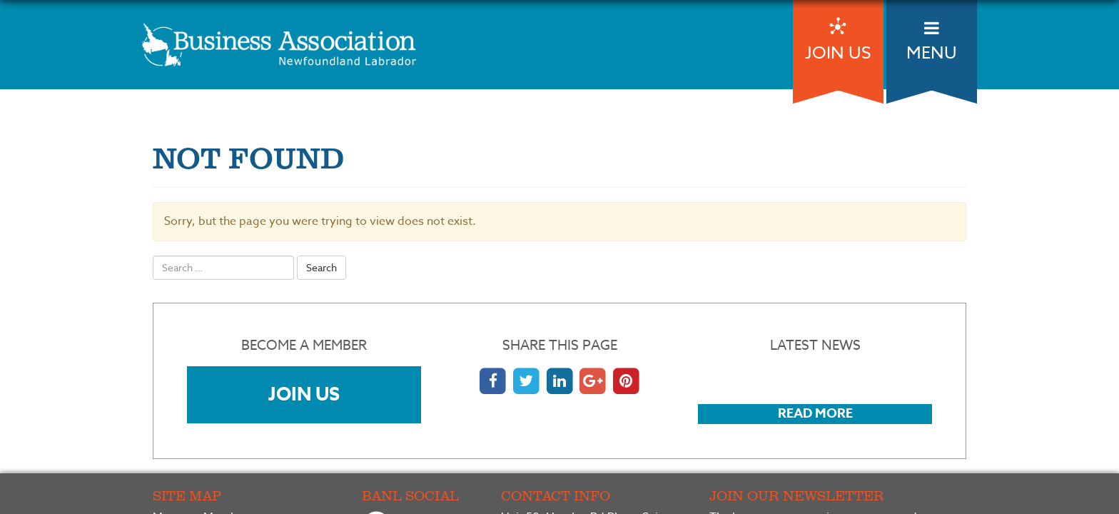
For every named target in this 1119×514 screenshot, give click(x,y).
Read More (815, 413)
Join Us (304, 393)
